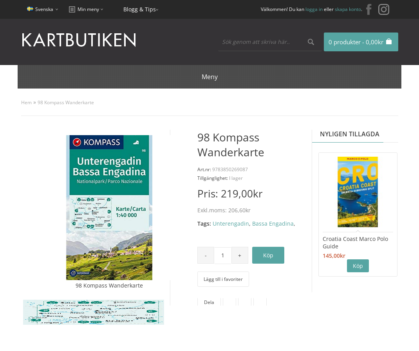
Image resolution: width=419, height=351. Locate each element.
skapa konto (348, 9)
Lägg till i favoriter (223, 279)
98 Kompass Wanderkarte (66, 102)
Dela (209, 302)
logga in (314, 9)
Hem (26, 102)
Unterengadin (231, 223)
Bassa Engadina (273, 223)
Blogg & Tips (139, 9)
